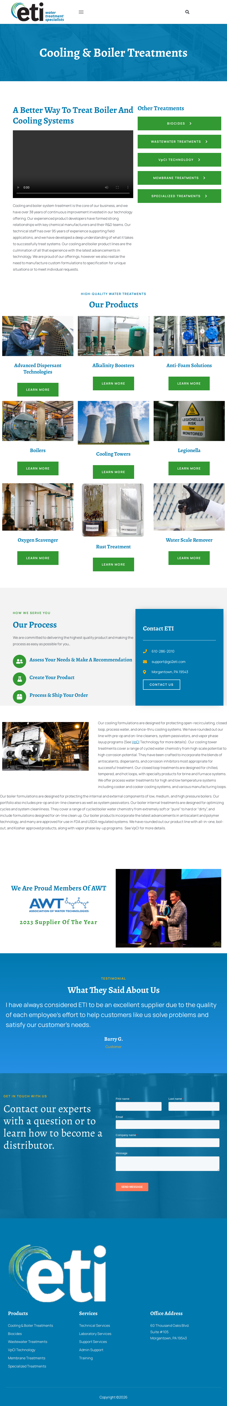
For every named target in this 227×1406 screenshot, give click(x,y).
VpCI (135, 742)
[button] (81, 12)
